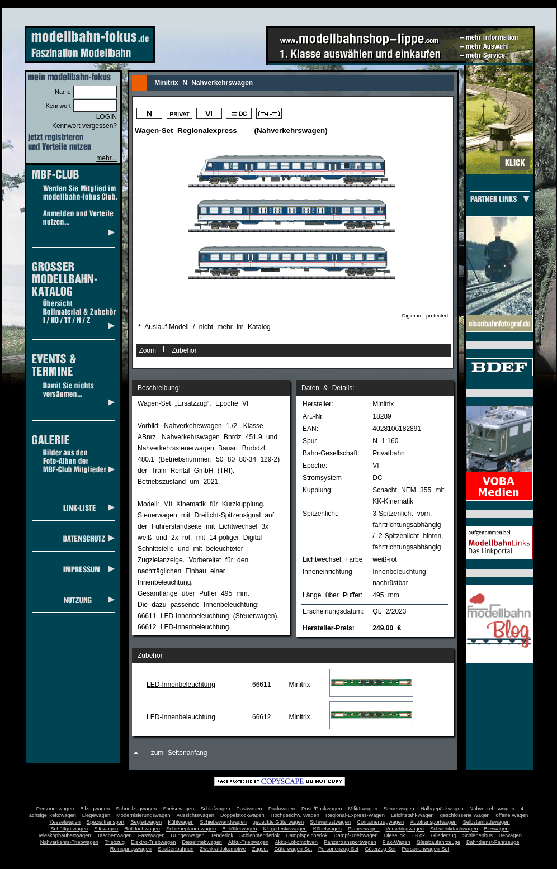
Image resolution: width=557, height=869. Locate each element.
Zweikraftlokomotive (223, 849)
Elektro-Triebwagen (153, 842)
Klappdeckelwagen (284, 829)
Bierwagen (496, 829)
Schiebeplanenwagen (191, 829)
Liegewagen (96, 815)
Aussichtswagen (195, 815)
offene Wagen (512, 815)
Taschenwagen (114, 835)
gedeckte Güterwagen (278, 822)
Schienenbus (477, 835)
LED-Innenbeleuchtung (181, 684)
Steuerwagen (399, 808)
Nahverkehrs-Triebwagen (69, 842)
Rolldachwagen (142, 829)
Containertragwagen (380, 822)
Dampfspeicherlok (307, 835)
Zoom (147, 350)
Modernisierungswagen (143, 815)
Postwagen (249, 808)
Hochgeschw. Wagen (295, 815)
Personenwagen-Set (426, 849)
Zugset (260, 849)
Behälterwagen (239, 829)
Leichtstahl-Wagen (412, 815)
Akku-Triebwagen (248, 842)
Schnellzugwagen (136, 808)
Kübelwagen (327, 829)
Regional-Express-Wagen (355, 815)
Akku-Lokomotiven (296, 842)
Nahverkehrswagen (492, 808)
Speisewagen (178, 808)
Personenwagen (55, 808)
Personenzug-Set (338, 849)
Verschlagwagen (405, 829)
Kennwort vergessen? (84, 126)
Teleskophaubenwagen (64, 835)
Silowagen (106, 829)
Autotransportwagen (433, 822)
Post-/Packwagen (321, 808)
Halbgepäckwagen (442, 808)
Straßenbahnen (175, 849)
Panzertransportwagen (350, 842)
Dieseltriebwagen (202, 842)
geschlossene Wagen (465, 815)
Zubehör (184, 350)
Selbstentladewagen (486, 822)
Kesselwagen (65, 822)
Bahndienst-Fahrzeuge (492, 842)
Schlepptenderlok (259, 835)
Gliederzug (443, 835)
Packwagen (281, 808)
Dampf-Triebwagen (356, 835)
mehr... (106, 158)
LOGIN (106, 117)
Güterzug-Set (380, 849)
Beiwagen (510, 835)
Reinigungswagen (131, 849)
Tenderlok (222, 835)
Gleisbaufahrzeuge (438, 842)
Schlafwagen (215, 808)
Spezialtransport (105, 822)
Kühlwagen (180, 822)
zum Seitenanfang (179, 753)
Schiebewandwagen (223, 822)
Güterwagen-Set (293, 849)
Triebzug (115, 842)
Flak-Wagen (396, 842)
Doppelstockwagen (242, 815)
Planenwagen (364, 829)
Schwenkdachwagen (454, 829)
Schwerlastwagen (330, 822)
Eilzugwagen (95, 808)
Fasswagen (151, 835)
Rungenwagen (187, 835)
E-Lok (418, 835)
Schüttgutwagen (69, 829)
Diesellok (394, 835)
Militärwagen (362, 808)
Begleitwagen (146, 822)
